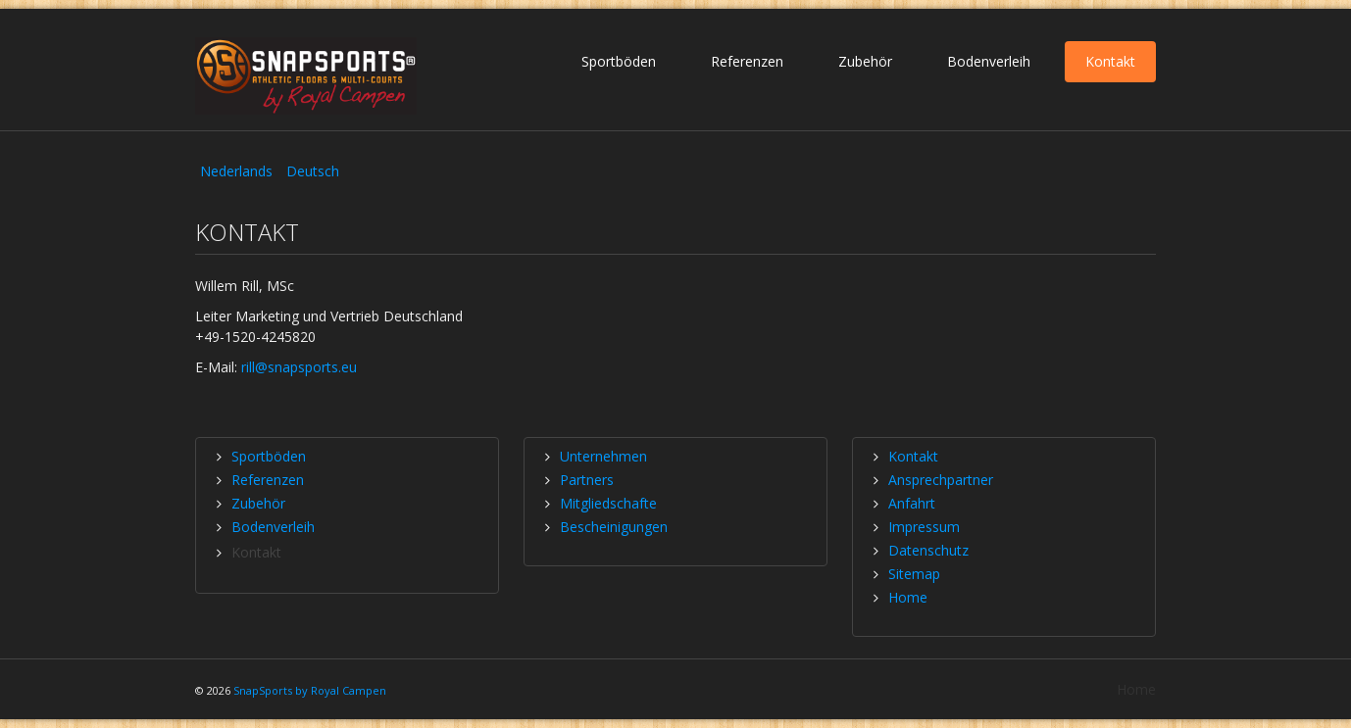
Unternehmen (603, 456)
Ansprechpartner (940, 479)
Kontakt (1110, 61)
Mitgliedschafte (608, 503)
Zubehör (865, 61)
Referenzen (747, 61)
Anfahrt (911, 503)
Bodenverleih (988, 61)
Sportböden (618, 61)
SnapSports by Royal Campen (309, 690)
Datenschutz (928, 550)
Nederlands (238, 171)
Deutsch (312, 171)
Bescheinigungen (614, 526)
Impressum (924, 526)
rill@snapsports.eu (299, 367)
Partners (587, 479)
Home (907, 597)
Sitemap (914, 573)
